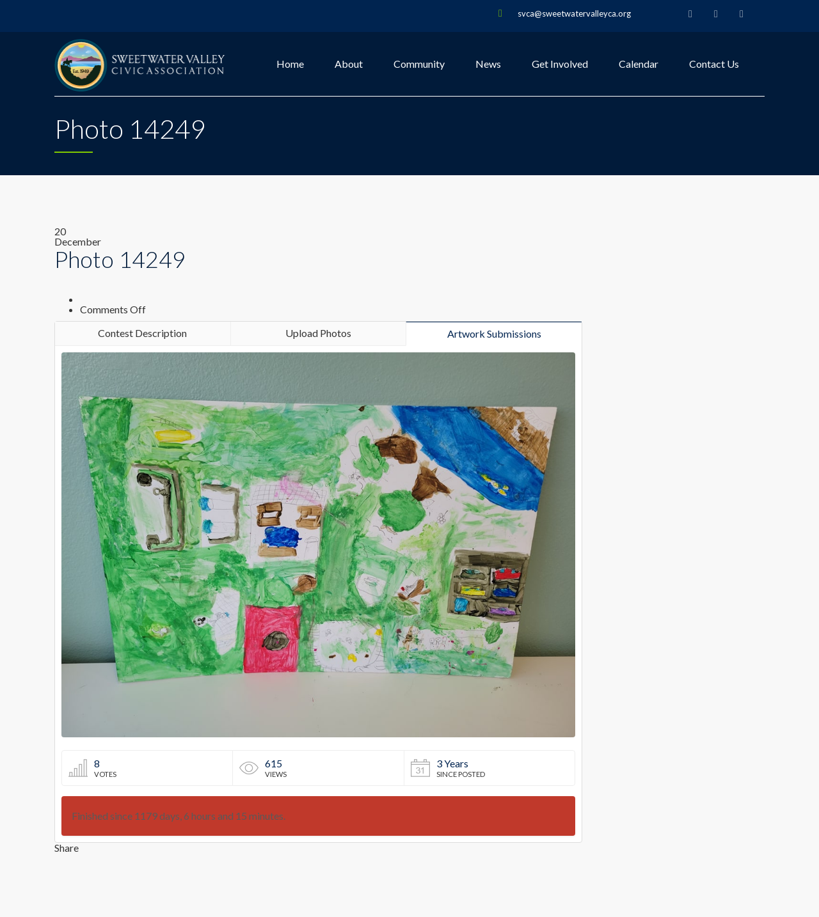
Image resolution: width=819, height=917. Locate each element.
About (349, 64)
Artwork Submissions (494, 333)
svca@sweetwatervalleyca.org (574, 13)
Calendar (638, 64)
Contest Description (142, 333)
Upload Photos (318, 333)
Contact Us (714, 64)
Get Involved (560, 64)
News (488, 64)
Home (290, 64)
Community (419, 64)
